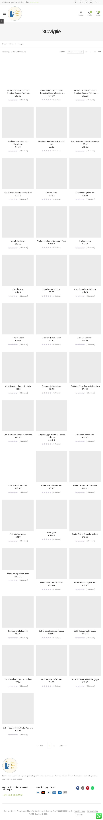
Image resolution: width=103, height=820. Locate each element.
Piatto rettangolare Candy (18, 573)
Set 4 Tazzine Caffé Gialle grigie (85, 679)
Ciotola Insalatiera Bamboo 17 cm (51, 240)
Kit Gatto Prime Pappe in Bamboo (85, 386)
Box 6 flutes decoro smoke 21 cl (18, 192)
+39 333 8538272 (12, 795)
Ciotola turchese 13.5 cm (85, 289)
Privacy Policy (92, 811)
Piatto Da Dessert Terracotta (85, 485)
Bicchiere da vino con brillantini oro (51, 143)
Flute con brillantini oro (52, 386)
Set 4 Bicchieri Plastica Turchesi (17, 679)
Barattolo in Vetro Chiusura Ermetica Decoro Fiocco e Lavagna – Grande (17, 93)
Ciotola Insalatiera (18, 240)
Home (4, 44)
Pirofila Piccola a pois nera (85, 582)
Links (96, 2)
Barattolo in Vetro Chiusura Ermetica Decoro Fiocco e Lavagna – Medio (51, 93)
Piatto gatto (51, 532)
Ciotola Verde (18, 337)
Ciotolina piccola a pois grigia (18, 386)
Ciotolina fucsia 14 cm (51, 337)
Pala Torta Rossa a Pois (17, 485)
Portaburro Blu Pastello (18, 630)
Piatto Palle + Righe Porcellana (85, 534)
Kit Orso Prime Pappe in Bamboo (18, 434)
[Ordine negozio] (75, 52)
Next (63, 745)
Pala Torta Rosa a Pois (85, 434)
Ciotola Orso (17, 289)
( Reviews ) (23, 100)
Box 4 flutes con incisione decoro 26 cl (85, 143)
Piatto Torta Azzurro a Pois (51, 582)
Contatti (80, 814)
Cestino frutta (51, 192)
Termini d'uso (79, 811)
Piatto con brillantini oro (51, 485)
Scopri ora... (34, 2)
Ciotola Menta (85, 240)
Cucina (12, 44)
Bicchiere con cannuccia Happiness (18, 143)
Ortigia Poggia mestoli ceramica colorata (51, 436)
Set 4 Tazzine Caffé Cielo (51, 679)
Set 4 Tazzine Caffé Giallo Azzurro (18, 727)
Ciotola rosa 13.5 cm (51, 289)
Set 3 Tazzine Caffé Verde (85, 630)
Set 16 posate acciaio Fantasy (51, 630)
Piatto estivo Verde (18, 534)
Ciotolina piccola (85, 337)
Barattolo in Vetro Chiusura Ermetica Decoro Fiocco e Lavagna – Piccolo (85, 93)
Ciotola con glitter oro (85, 192)
